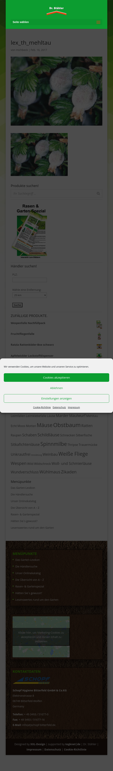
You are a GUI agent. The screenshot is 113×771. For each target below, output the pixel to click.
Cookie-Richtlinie (42, 407)
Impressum (74, 407)
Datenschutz (59, 407)
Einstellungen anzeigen (56, 398)
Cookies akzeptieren (56, 377)
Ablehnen (56, 388)
